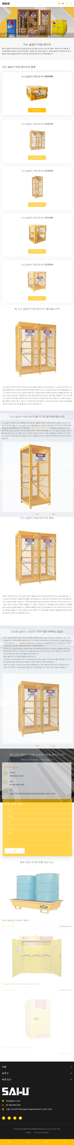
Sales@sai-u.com (13, 1101)
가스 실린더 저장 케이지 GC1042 (37, 76)
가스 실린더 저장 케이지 (41, 35)
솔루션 (5, 1073)
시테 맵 (28, 1132)
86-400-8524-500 (13, 1105)
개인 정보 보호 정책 (41, 1132)
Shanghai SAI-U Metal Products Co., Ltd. (34, 1129)
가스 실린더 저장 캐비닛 (22, 35)
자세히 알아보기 (37, 110)
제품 (10, 35)
